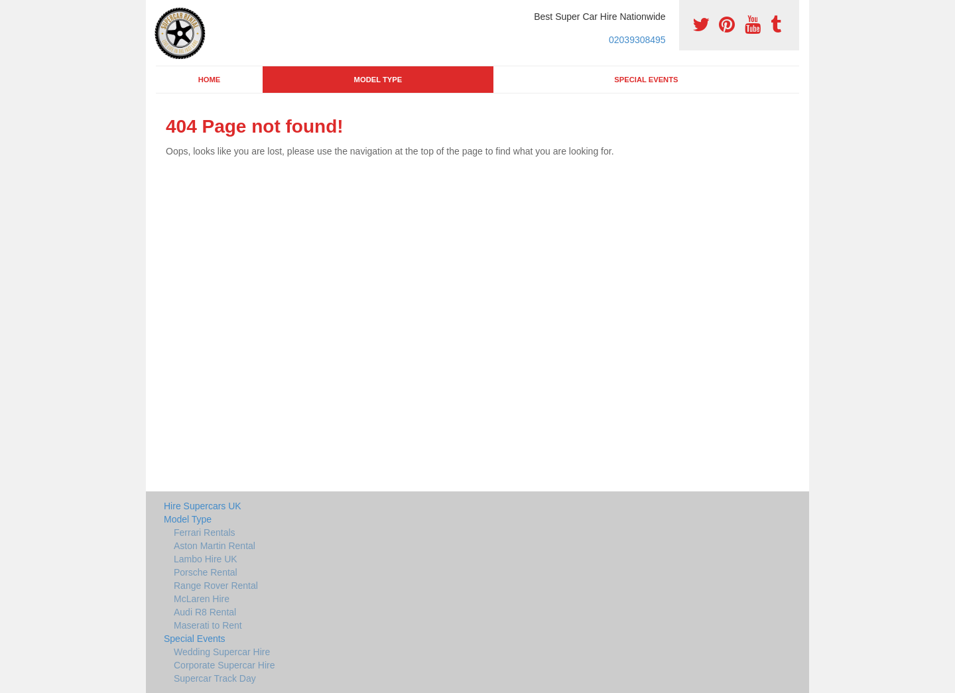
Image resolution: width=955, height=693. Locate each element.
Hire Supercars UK (202, 506)
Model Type (378, 80)
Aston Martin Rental (214, 545)
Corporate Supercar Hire (224, 665)
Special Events (646, 80)
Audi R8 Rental (205, 612)
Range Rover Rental (216, 585)
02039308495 (637, 39)
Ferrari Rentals (204, 532)
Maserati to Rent (208, 625)
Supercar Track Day (215, 678)
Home (209, 80)
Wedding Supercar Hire (222, 652)
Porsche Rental (205, 572)
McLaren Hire (201, 599)
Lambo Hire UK (205, 559)
